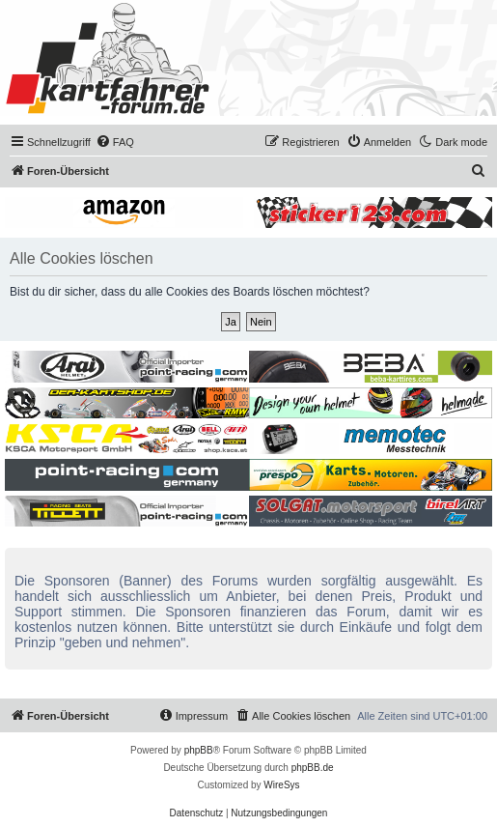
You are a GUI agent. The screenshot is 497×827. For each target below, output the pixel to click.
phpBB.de (312, 767)
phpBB (198, 750)
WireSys (281, 785)
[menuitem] (115, 142)
